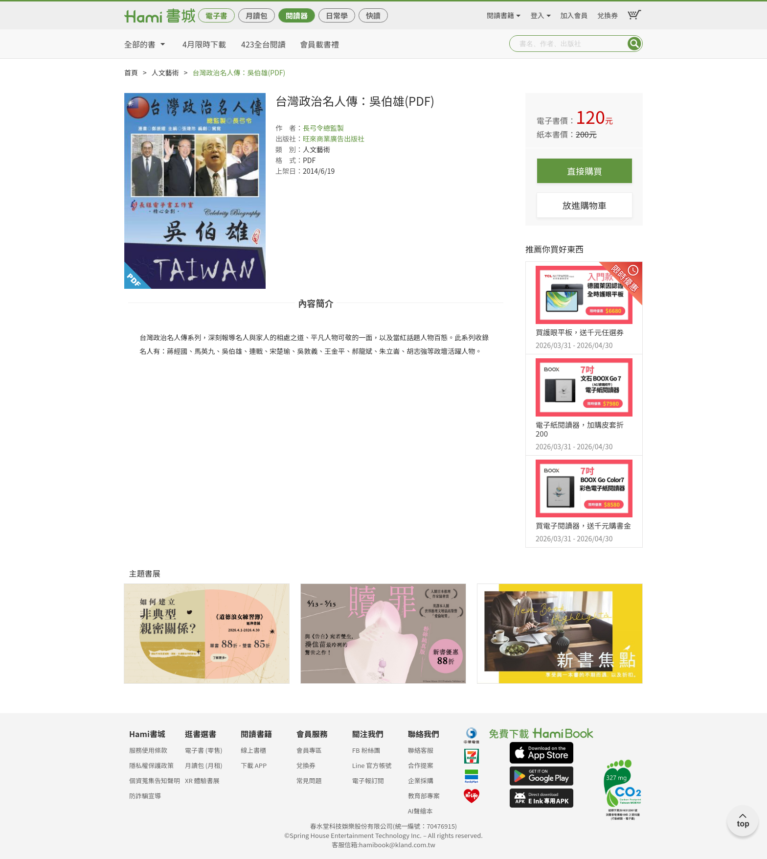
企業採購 (420, 780)
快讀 (373, 15)
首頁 (131, 72)
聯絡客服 (420, 750)
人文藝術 (165, 72)
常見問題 (309, 780)
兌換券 (607, 13)
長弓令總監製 (323, 128)
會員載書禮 (319, 44)
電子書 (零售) (204, 750)
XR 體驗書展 (202, 780)
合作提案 (420, 765)
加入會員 (574, 13)
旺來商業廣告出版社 (333, 138)
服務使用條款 (148, 750)
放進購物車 (585, 205)
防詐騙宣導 (145, 795)
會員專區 (309, 750)
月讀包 (257, 15)
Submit (634, 43)
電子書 (216, 15)
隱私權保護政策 (151, 765)
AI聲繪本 (420, 810)
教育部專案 (424, 795)
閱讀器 (297, 15)
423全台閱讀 (263, 44)
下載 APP (254, 765)
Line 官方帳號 (372, 765)
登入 (537, 13)
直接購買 (584, 170)
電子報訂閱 (368, 780)
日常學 (337, 15)
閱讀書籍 (500, 13)
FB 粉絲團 (366, 750)
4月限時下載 (204, 44)
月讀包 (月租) (204, 765)
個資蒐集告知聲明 (154, 780)
